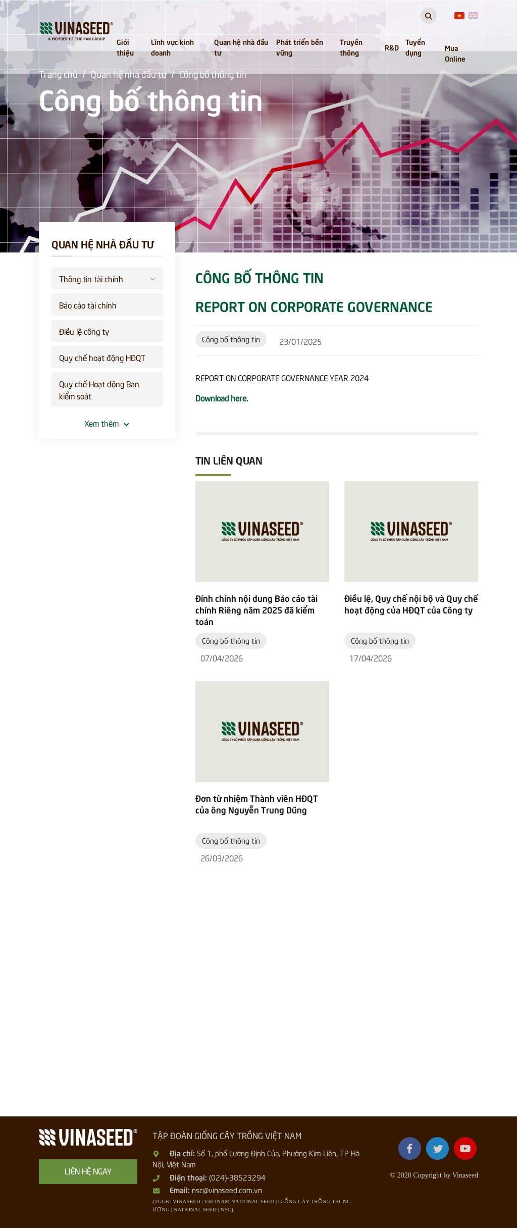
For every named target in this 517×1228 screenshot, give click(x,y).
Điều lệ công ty (84, 330)
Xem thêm (106, 423)
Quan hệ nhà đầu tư (241, 46)
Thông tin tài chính (107, 277)
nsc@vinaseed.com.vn (227, 1190)
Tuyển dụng (415, 46)
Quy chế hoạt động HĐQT (102, 357)
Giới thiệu (125, 46)
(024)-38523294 (237, 1177)
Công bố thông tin (231, 339)
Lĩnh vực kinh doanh (172, 46)
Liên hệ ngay (88, 1170)
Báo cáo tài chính (88, 304)
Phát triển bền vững (299, 46)
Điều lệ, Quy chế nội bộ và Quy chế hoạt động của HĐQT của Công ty (411, 604)
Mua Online (455, 52)
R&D (392, 47)
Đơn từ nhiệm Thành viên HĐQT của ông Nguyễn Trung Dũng (256, 803)
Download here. (221, 397)
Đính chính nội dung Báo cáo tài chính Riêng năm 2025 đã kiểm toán (256, 609)
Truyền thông (351, 46)
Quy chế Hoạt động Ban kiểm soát (99, 389)
